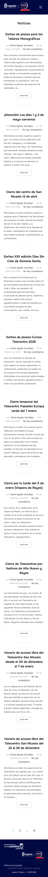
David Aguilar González (21, 45)
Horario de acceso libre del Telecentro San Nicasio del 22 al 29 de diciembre (24, 743)
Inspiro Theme (18, 872)
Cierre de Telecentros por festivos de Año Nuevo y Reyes (23, 568)
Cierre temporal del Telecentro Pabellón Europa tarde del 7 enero (24, 406)
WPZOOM (32, 872)
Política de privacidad (13, 865)
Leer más (26, 95)
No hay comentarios (32, 49)
